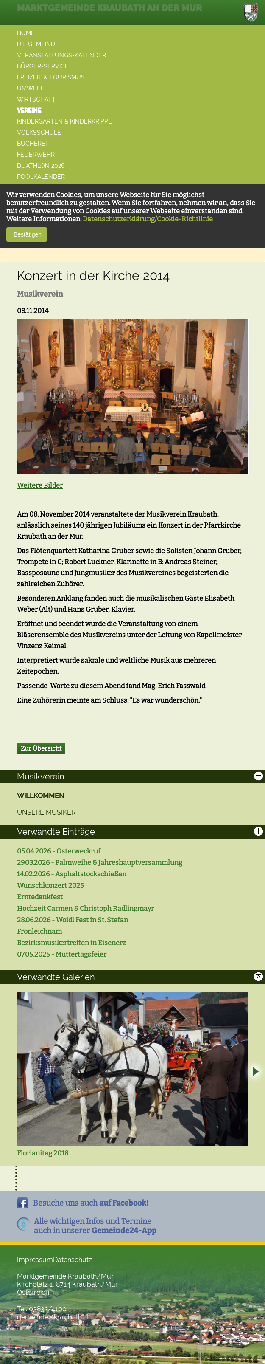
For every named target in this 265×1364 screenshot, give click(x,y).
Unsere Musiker (46, 812)
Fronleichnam (39, 931)
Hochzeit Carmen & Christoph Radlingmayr (85, 908)
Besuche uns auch (91, 1203)
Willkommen (40, 796)
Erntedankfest (40, 897)
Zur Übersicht (41, 748)
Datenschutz (72, 1260)
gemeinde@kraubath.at (53, 1317)
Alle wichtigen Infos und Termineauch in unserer (95, 1226)
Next (255, 1072)
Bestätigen (27, 234)
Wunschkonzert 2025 (50, 885)
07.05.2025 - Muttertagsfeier (61, 954)
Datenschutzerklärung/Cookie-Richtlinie (148, 219)
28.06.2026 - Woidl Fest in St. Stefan (72, 920)
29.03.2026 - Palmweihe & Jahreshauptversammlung (99, 863)
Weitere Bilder (40, 485)
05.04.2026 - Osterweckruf (58, 851)
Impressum (35, 1260)
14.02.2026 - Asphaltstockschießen (71, 874)
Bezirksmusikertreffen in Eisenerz (71, 943)
